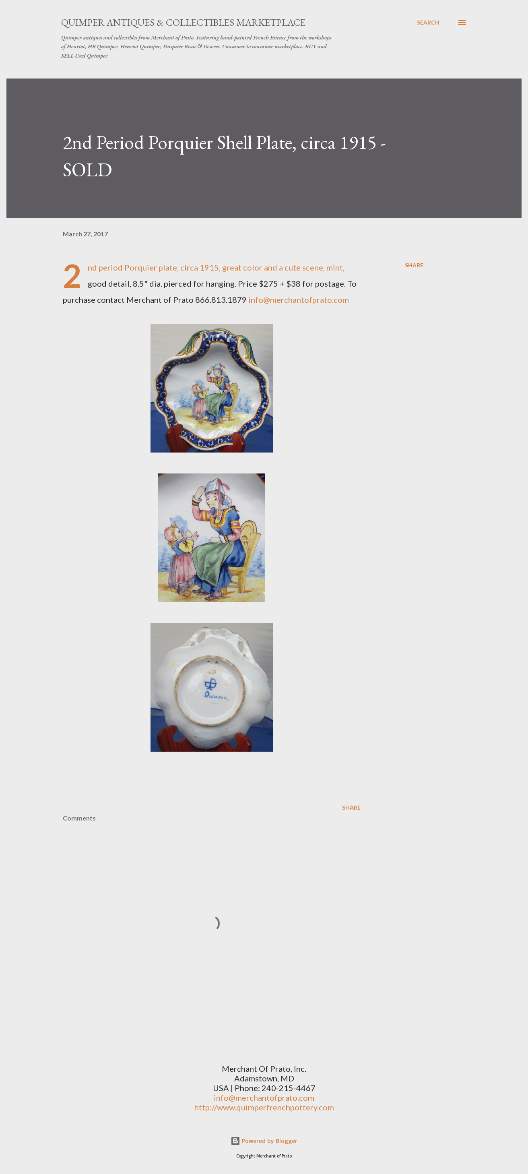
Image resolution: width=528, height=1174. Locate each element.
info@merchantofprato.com (298, 299)
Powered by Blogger (264, 1141)
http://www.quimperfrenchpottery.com (264, 1107)
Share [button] (414, 265)
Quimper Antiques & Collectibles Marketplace (183, 22)
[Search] (428, 22)
